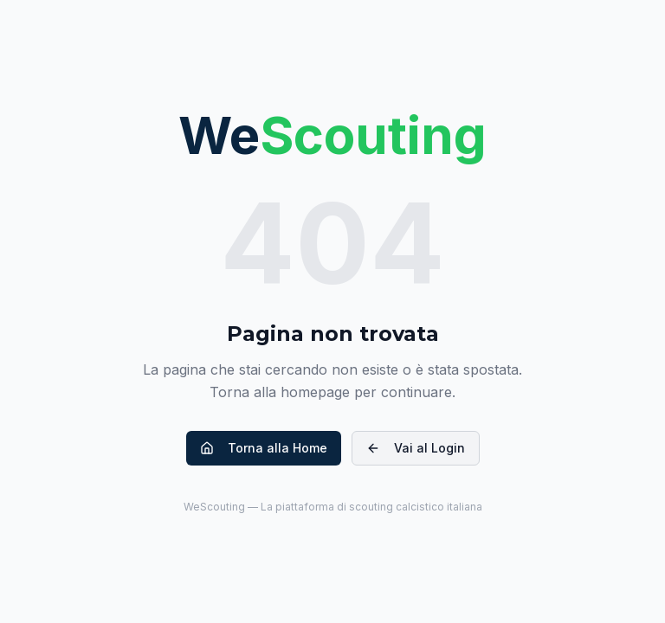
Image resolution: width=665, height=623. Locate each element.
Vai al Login (415, 447)
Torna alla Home (263, 447)
